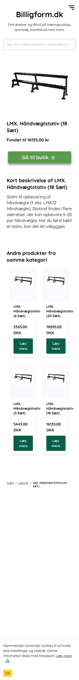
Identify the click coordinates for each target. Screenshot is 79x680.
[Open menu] (71, 7)
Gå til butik (39, 157)
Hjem (10, 482)
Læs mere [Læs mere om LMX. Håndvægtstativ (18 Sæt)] (56, 443)
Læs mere (64, 656)
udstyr (23, 482)
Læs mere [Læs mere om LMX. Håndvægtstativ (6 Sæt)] (23, 346)
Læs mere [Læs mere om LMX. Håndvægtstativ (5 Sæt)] (23, 443)
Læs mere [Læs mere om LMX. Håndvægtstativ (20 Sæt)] (56, 346)
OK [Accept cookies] (7, 673)
